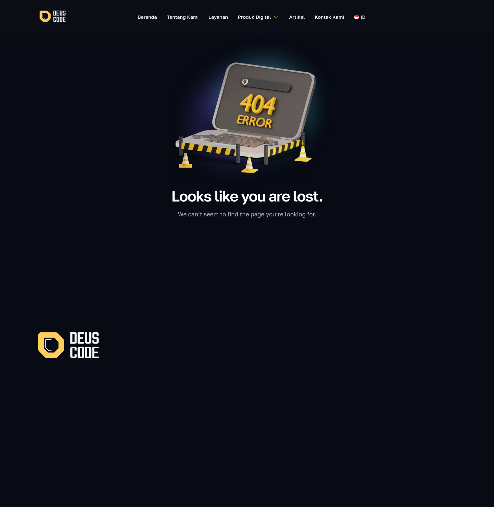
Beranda (147, 17)
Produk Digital (259, 17)
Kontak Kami (329, 17)
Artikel (297, 17)
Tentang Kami (183, 17)
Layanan (218, 17)
